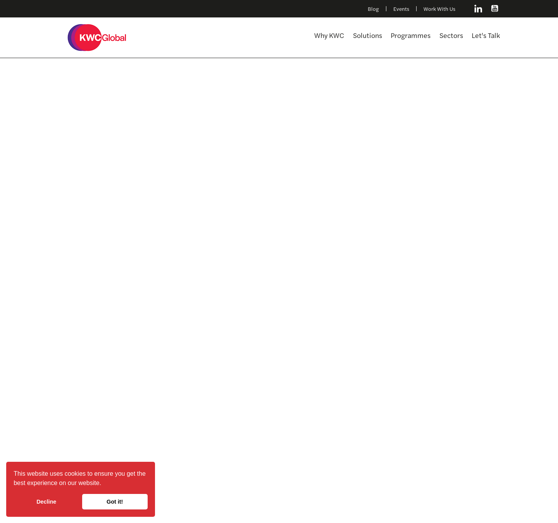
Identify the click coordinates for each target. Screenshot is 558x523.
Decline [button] (46, 502)
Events (401, 9)
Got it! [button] (115, 502)
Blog (373, 9)
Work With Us (439, 9)
